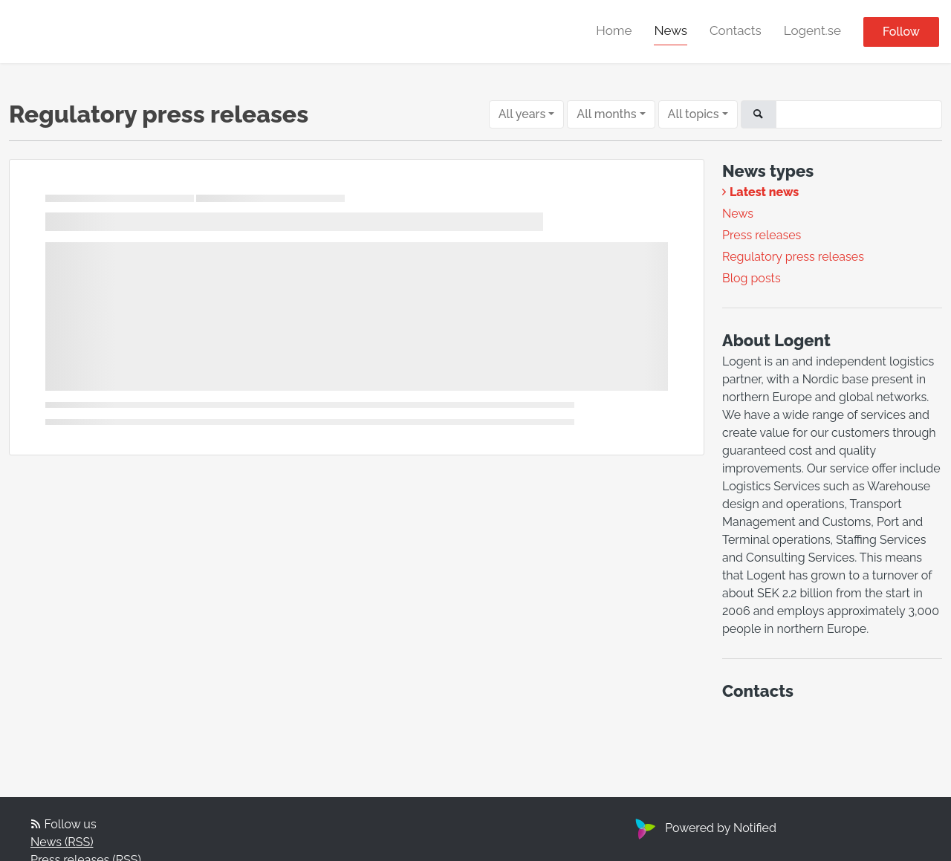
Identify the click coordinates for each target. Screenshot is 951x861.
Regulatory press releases (793, 257)
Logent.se (812, 30)
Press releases (761, 235)
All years (522, 114)
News (670, 30)
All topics (693, 114)
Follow (901, 32)
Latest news (764, 192)
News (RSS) (61, 842)
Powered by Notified (704, 828)
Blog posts (751, 278)
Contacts (736, 30)
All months (606, 114)
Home (614, 30)
